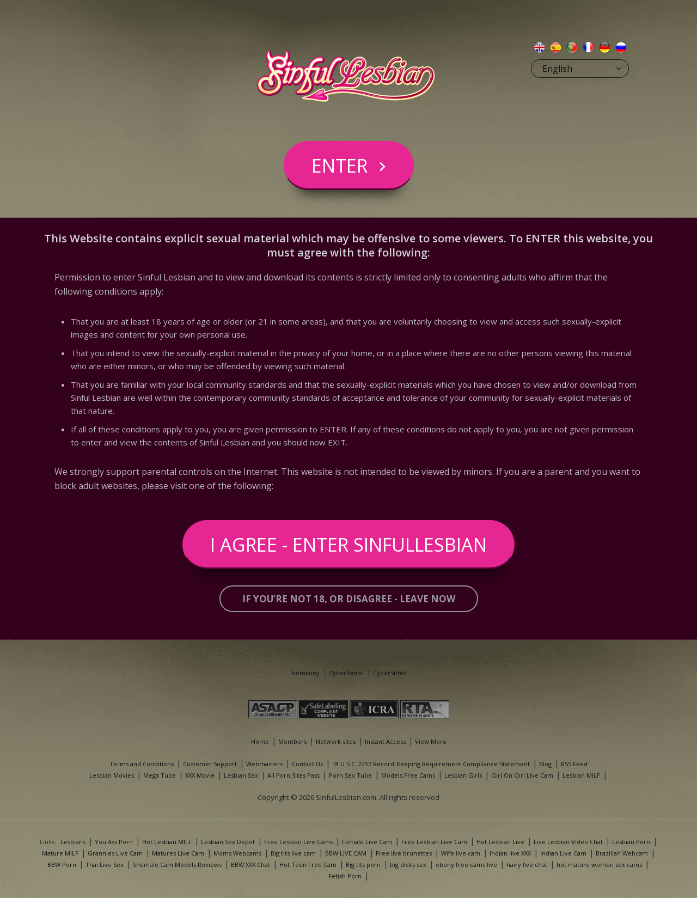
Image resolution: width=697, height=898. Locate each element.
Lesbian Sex (241, 775)
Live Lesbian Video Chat (568, 842)
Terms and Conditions (141, 764)
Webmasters (264, 764)
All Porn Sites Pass (293, 775)
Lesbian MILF (581, 775)
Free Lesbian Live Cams (298, 842)
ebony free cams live (466, 864)
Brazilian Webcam (622, 853)
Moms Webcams (237, 853)
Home (260, 741)
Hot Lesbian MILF (167, 842)
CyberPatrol (346, 673)
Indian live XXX (510, 853)
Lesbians (72, 842)
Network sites (336, 741)
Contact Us (307, 764)
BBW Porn (61, 864)
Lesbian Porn (631, 842)
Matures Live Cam (178, 853)
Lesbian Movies (111, 775)
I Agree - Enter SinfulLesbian (348, 544)
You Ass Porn (114, 842)
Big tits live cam (293, 853)
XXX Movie (200, 775)
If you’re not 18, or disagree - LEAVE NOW (348, 598)
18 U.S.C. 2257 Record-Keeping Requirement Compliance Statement (431, 764)
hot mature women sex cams (599, 864)
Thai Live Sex (104, 864)
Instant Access (385, 741)
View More (431, 741)
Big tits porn (363, 864)
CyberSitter (389, 673)
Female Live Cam (367, 842)
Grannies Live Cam (115, 853)
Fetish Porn (345, 876)
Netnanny (305, 673)
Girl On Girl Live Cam (522, 775)
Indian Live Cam (563, 853)
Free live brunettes (404, 853)
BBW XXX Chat (250, 864)
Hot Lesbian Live (500, 842)
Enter (339, 165)
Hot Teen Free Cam (308, 864)
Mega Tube (159, 775)
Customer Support (210, 764)
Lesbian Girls (463, 775)
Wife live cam (460, 853)
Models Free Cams (408, 775)
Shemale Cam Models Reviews (177, 864)
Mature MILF (60, 853)
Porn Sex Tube (350, 775)
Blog (545, 764)
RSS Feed (574, 764)
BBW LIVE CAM (345, 853)
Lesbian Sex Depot (228, 842)
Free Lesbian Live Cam (434, 842)
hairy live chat (526, 864)
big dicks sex (408, 864)
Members (292, 741)
